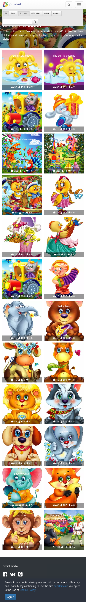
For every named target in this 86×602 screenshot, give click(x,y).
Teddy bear (64, 306)
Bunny (64, 431)
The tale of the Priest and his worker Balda (64, 517)
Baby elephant (22, 306)
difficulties (35, 13)
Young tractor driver (22, 264)
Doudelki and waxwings (22, 139)
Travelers (22, 181)
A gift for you (64, 97)
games (56, 13)
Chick (64, 181)
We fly (64, 222)
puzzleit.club (61, 586)
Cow (22, 348)
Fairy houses (64, 139)
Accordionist (64, 264)
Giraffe (64, 348)
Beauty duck (22, 222)
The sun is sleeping (64, 55)
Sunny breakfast (21, 55)
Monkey (21, 515)
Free (13, 13)
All (6, 13)
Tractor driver (22, 97)
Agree (10, 597)
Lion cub (22, 390)
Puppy (22, 431)
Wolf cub (64, 390)
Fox (64, 473)
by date (24, 13)
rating (47, 13)
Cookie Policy (27, 589)
